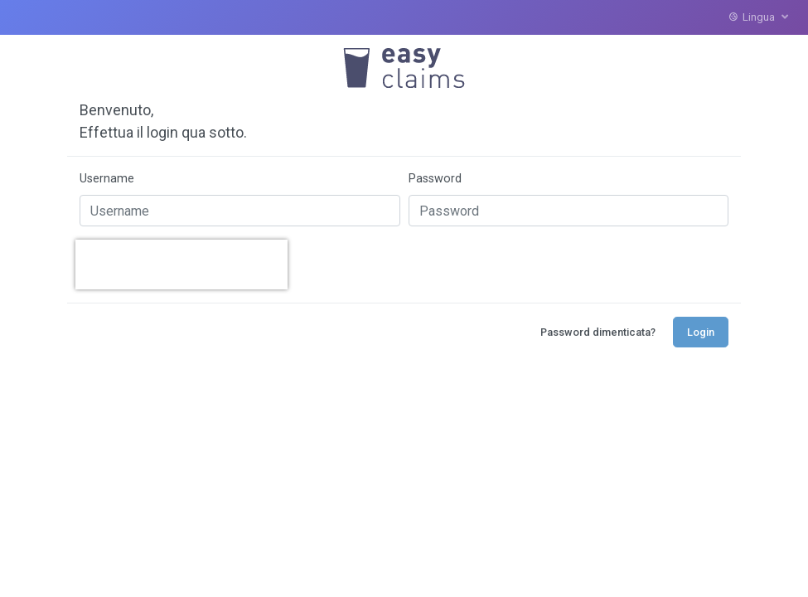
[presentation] (181, 264)
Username (107, 179)
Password (435, 179)
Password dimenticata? (598, 332)
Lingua (758, 17)
